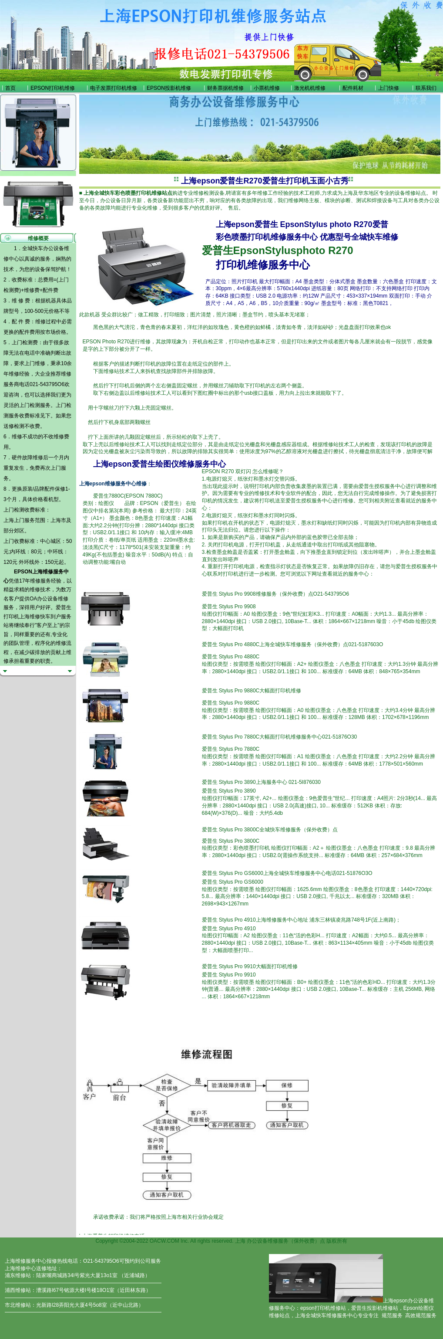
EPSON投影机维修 (169, 88)
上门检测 (29, 405)
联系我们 (426, 88)
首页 (10, 88)
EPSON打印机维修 (52, 88)
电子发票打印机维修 (113, 88)
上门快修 (388, 88)
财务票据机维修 (225, 88)
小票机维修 (267, 88)
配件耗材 (352, 88)
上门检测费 (25, 342)
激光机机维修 (310, 88)
